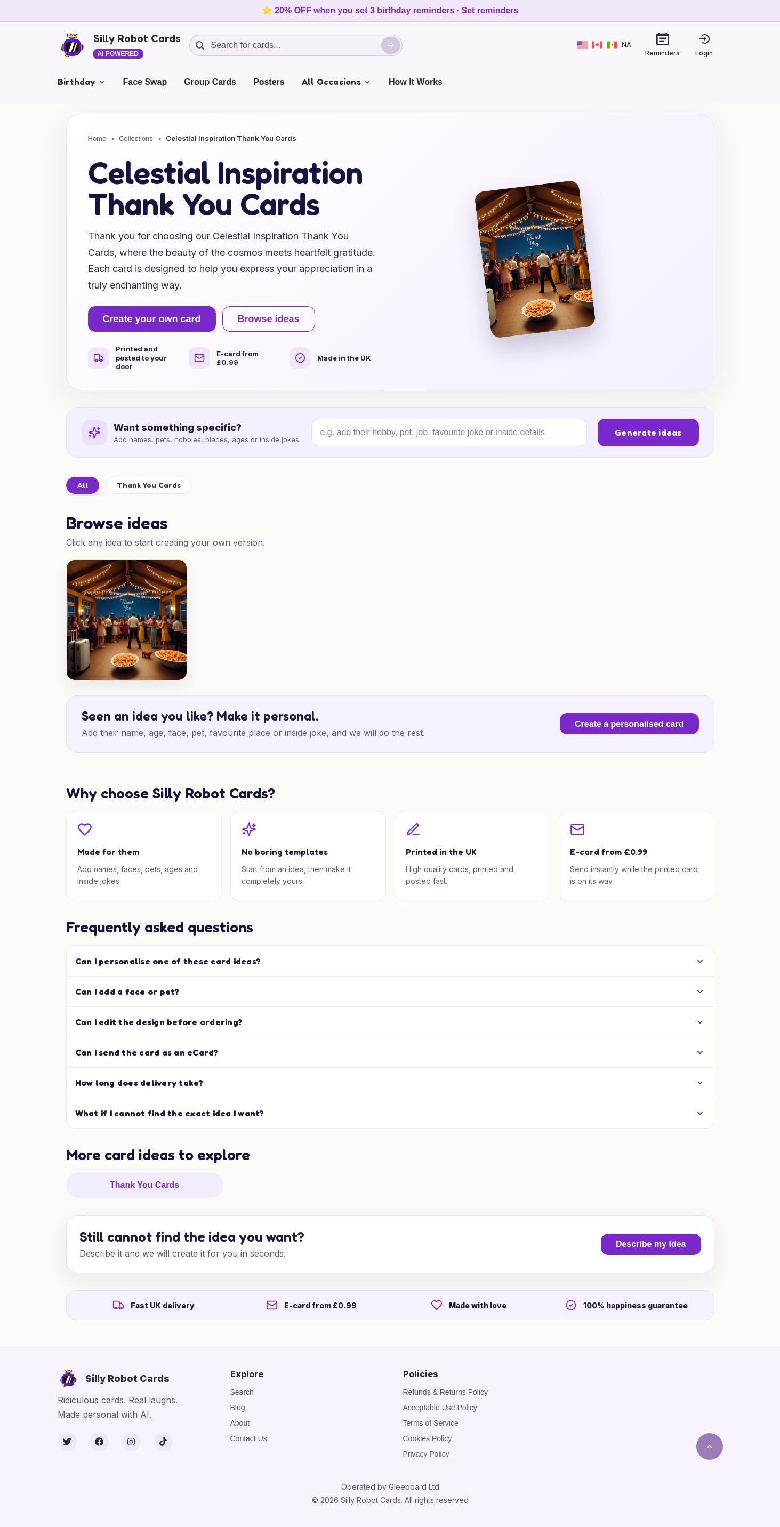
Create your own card (152, 319)
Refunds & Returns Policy (445, 1392)
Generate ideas (648, 432)
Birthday (82, 81)
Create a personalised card (629, 724)
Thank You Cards (149, 485)
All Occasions (337, 81)
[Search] (390, 45)
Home (97, 138)
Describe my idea (651, 1244)
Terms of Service (431, 1423)
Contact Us (248, 1438)
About (240, 1423)
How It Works (416, 81)
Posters (269, 81)
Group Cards (210, 81)
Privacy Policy (426, 1454)
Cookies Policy (427, 1438)
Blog (237, 1407)
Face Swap (145, 81)
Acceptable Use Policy (440, 1407)
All (83, 485)
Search (242, 1392)
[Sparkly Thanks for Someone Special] (127, 620)
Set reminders (490, 10)
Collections (136, 138)
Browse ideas (269, 319)
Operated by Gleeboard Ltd (390, 1486)
